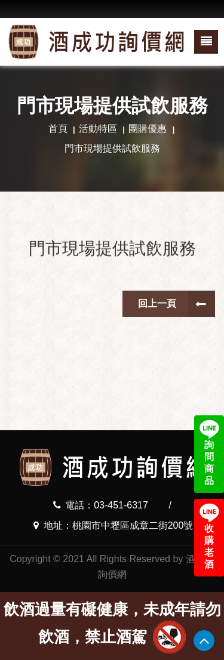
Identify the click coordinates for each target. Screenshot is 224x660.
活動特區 (98, 129)
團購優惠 (147, 129)
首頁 (57, 129)
